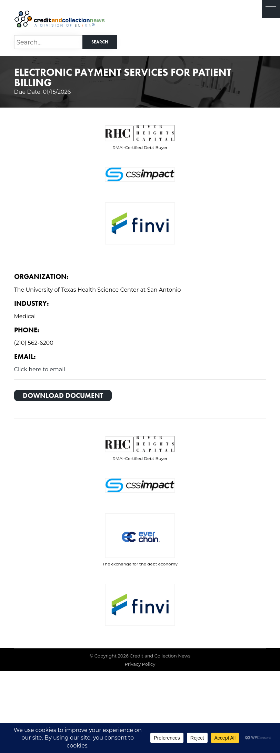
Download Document (63, 395)
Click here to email (39, 369)
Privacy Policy (140, 664)
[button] (271, 9)
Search (99, 42)
